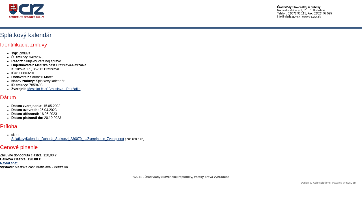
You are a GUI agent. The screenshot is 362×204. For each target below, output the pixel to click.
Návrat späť (9, 163)
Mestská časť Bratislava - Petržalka (54, 89)
